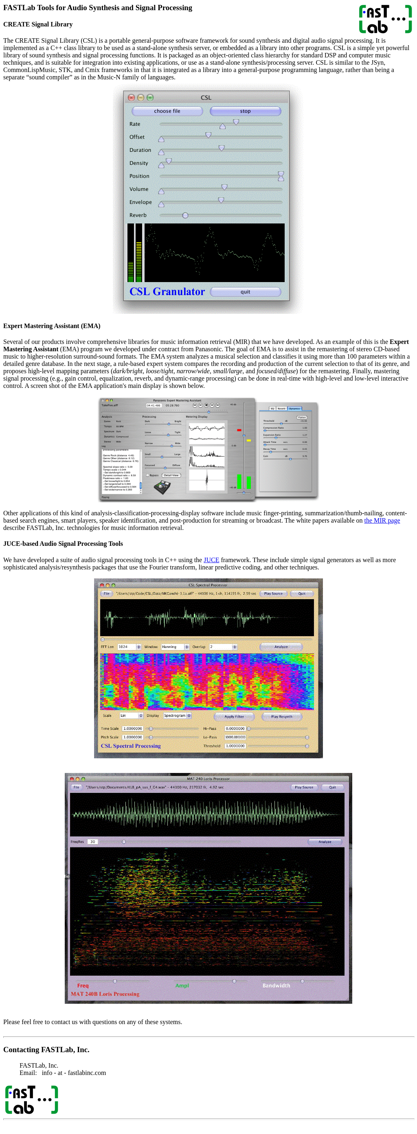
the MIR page (382, 520)
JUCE (211, 559)
